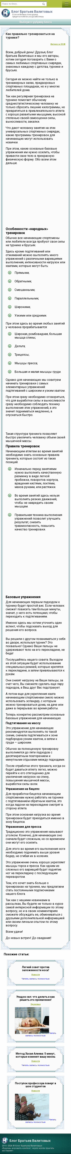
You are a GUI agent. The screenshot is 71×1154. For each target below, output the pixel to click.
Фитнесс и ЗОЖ (57, 44)
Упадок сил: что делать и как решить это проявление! (35, 998)
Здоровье (35, 1004)
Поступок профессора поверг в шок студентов (35, 1085)
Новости (35, 975)
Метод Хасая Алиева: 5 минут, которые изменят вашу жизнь (35, 1055)
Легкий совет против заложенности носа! (35, 969)
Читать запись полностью (36, 979)
